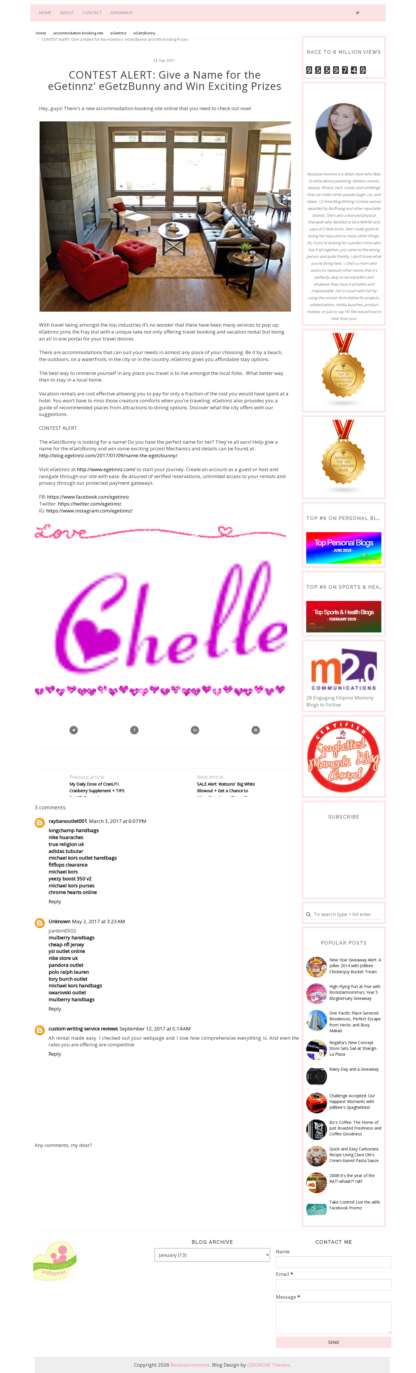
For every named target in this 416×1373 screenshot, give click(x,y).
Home (45, 12)
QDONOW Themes (268, 1364)
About (67, 12)
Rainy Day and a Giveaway (354, 1069)
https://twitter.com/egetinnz (89, 503)
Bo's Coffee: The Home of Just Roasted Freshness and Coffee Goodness (355, 1128)
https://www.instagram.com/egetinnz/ (89, 510)
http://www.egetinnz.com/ (106, 469)
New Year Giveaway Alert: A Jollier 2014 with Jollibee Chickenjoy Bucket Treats (355, 965)
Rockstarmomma (190, 1364)
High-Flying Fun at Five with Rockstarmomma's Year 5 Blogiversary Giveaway (354, 992)
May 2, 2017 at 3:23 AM (98, 921)
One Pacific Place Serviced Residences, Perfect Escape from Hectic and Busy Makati (355, 1021)
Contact (92, 12)
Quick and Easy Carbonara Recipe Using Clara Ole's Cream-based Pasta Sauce (354, 1154)
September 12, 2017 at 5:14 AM (155, 1028)
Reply (55, 901)
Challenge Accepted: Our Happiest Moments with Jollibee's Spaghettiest (352, 1101)
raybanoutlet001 (68, 821)
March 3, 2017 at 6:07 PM (117, 821)
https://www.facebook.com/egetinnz (88, 496)
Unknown (59, 921)
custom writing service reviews (83, 1028)
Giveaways (122, 12)
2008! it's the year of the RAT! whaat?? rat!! (352, 1178)
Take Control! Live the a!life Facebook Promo (354, 1205)
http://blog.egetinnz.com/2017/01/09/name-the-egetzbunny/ (108, 455)
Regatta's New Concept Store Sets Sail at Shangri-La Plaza (353, 1048)
